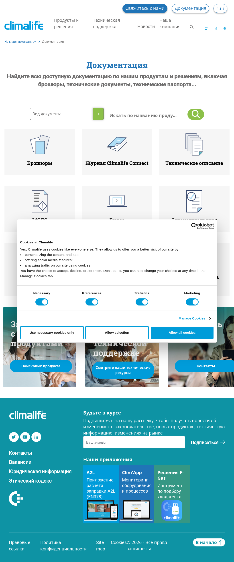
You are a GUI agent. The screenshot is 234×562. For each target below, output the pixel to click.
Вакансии (20, 462)
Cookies (119, 542)
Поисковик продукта (41, 366)
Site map (100, 545)
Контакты (20, 453)
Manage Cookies (192, 318)
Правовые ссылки (19, 545)
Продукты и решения (66, 23)
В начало (209, 542)
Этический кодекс (30, 480)
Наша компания (170, 23)
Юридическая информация (40, 471)
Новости (146, 26)
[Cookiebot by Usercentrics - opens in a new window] (194, 226)
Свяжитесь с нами (145, 8)
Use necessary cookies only (52, 332)
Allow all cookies (182, 332)
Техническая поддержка (106, 23)
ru (219, 8)
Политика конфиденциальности (63, 545)
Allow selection (117, 332)
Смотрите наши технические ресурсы (123, 370)
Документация (190, 8)
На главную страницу (20, 41)
